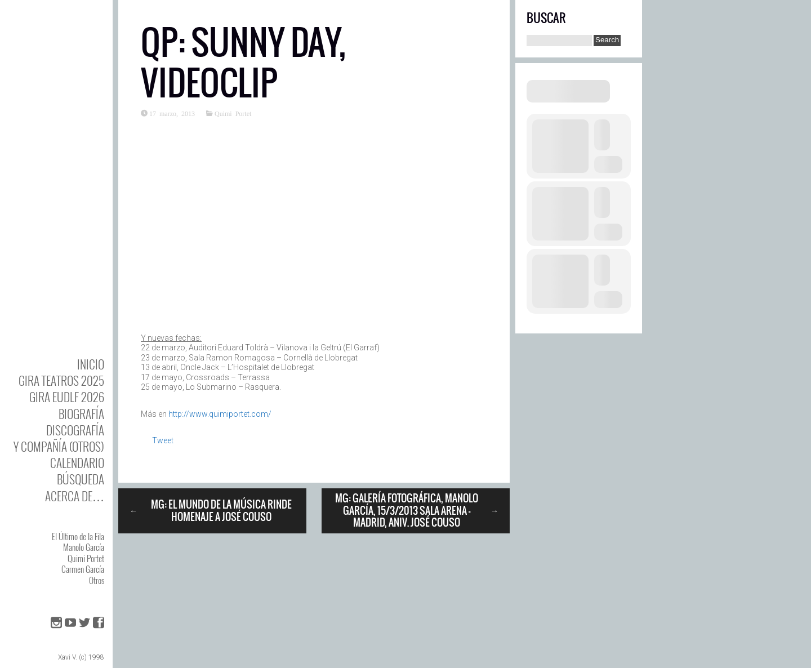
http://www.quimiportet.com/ (219, 413)
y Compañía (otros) (59, 446)
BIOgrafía (81, 413)
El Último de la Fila (78, 536)
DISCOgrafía (75, 430)
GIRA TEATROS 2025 (61, 380)
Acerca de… (74, 496)
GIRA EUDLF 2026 (66, 397)
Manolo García (83, 547)
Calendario (77, 462)
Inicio (90, 364)
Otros (96, 580)
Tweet (162, 440)
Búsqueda (80, 479)
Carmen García (82, 569)
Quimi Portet (86, 558)
